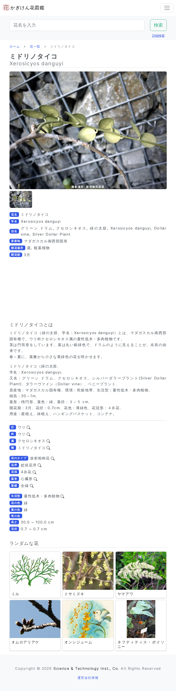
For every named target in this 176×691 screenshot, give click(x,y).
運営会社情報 (88, 678)
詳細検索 (158, 35)
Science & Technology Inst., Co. (86, 668)
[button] (20, 199)
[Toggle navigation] (167, 7)
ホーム (14, 46)
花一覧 (35, 46)
